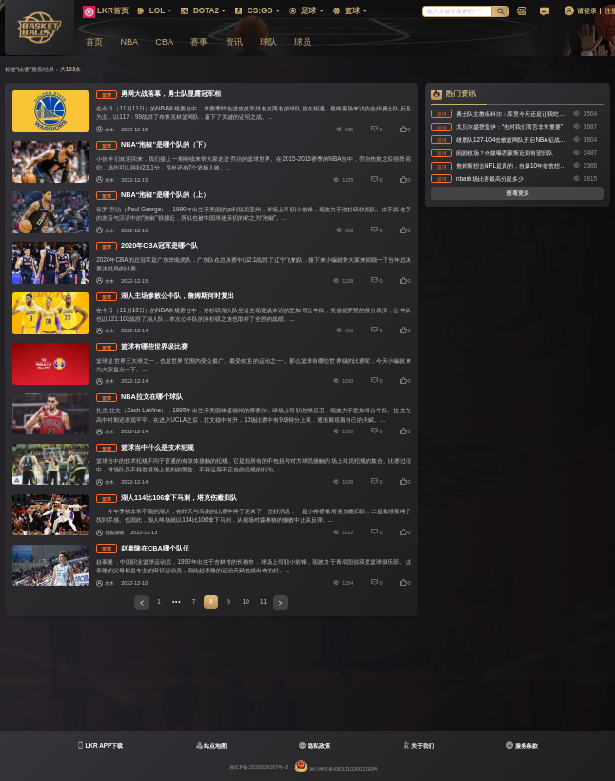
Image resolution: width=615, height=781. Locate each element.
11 (263, 601)
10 (246, 601)
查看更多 (517, 193)
